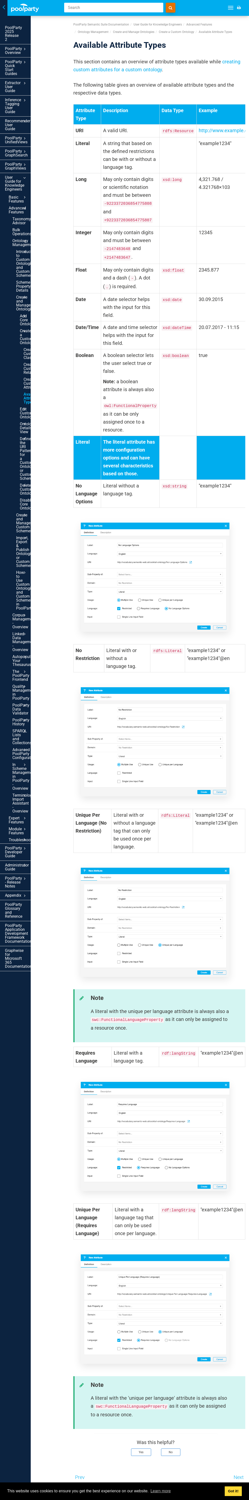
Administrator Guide (32, 536)
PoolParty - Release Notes (32, 546)
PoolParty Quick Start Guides (32, 48)
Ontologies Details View (39, 283)
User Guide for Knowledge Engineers (32, 120)
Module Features (34, 512)
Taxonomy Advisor (28, 143)
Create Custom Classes (36, 229)
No (171, 1452)
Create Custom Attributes (36, 250)
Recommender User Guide (32, 81)
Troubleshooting (34, 519)
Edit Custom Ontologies (39, 272)
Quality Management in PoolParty (35, 430)
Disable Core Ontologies (31, 328)
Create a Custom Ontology (39, 217)
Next (239, 1477)
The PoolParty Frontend (35, 419)
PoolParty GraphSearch (32, 100)
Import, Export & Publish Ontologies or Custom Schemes (37, 351)
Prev (80, 1477)
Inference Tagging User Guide (32, 70)
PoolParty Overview (32, 37)
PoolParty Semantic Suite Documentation (101, 24)
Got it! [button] (233, 1491)
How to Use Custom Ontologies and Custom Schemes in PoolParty (37, 368)
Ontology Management (35, 157)
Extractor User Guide (32, 59)
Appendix (32, 555)
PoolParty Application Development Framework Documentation (27, 581)
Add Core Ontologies (39, 207)
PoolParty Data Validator (35, 441)
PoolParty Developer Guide (32, 527)
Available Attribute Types (37, 261)
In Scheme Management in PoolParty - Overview (35, 483)
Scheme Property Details (31, 185)
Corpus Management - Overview (35, 383)
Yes (141, 1452)
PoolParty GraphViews (32, 109)
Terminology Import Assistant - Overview (35, 496)
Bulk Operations (26, 150)
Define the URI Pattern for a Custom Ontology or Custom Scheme (39, 300)
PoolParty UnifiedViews (32, 91)
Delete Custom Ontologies (39, 316)
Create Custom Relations (36, 239)
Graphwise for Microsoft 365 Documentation (26, 596)
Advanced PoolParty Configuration (35, 470)
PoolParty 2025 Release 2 (27, 27)
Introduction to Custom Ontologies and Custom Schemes (37, 170)
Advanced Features (34, 137)
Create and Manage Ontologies (37, 196)
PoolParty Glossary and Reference (25, 565)
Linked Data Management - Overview (35, 396)
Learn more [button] (160, 1491)
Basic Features (34, 130)
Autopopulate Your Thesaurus (35, 409)
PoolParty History (35, 451)
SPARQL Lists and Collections (35, 459)
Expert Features (34, 505)
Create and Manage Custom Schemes (37, 338)
